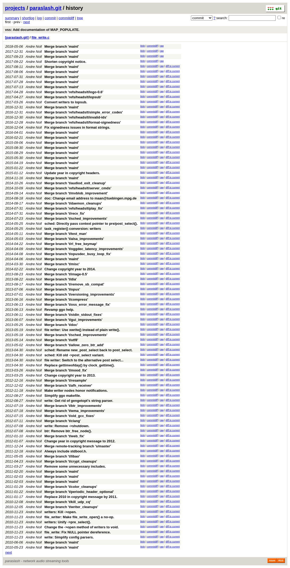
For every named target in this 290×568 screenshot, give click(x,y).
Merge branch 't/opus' (62, 289)
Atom (272, 560)
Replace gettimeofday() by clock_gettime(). (79, 365)
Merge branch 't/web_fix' (64, 436)
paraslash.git (45, 8)
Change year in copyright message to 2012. (79, 441)
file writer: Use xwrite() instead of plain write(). (82, 330)
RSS (280, 560)
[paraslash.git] (17, 37)
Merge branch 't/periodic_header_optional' (79, 492)
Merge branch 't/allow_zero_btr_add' (74, 345)
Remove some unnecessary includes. (75, 466)
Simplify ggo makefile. (62, 396)
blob (142, 45)
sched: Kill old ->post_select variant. (74, 355)
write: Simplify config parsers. (69, 537)
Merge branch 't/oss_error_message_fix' (77, 305)
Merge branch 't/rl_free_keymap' (70, 244)
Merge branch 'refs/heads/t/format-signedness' (82, 122)
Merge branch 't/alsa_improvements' (74, 239)
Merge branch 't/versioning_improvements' (79, 294)
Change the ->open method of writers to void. (81, 527)
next (26, 22)
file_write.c (40, 37)
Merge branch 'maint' (61, 46)
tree (80, 18)
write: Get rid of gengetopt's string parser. (78, 401)
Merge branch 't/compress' (66, 299)
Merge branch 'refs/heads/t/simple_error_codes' (83, 112)
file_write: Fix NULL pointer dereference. (77, 532)
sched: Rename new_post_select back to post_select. (88, 350)
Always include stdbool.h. (65, 451)
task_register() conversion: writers (72, 229)
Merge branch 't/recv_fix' (64, 213)
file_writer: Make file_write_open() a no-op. (79, 517)
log (39, 18)
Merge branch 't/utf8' (61, 340)
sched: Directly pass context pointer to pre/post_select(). (91, 224)
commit (50, 18)
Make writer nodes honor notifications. (76, 391)
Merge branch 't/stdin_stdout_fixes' (73, 315)
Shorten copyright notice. (65, 62)
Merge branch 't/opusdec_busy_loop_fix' (77, 254)
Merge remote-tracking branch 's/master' (77, 446)
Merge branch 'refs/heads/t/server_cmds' (77, 188)
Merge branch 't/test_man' (65, 234)
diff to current (173, 66)
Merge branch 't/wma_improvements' (74, 411)
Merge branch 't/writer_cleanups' (71, 507)
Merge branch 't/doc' (61, 325)
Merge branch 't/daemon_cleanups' (73, 203)
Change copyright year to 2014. (70, 269)
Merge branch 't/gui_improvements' (73, 320)
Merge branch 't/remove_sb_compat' (74, 284)
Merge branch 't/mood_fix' (65, 370)
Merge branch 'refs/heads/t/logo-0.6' (73, 92)
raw (162, 45)
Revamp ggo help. (59, 310)
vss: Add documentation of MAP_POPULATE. (42, 30)
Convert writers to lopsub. (65, 102)
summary (12, 18)
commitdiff (66, 18)
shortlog (28, 18)
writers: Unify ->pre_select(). (67, 522)
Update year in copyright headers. (72, 173)
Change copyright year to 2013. (70, 375)
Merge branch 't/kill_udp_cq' (67, 502)
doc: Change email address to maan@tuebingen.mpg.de (90, 198)
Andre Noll (34, 46)
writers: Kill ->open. (60, 512)
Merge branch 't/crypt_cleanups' (70, 461)
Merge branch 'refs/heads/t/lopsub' (72, 97)
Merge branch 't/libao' (62, 456)
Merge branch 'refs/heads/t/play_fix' (73, 208)
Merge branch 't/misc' (62, 264)
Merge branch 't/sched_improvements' (75, 218)
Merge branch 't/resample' (65, 380)
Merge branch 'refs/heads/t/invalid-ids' (75, 117)
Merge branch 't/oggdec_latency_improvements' (83, 249)
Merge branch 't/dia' (60, 279)
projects (15, 8)
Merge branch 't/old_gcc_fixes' (69, 416)
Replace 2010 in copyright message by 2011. (80, 497)
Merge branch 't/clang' (62, 421)
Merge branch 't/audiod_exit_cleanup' (75, 183)
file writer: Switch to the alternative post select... (83, 360)
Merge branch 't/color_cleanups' (70, 487)
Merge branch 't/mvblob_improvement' (76, 193)
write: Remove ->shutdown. (66, 426)
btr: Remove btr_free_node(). (68, 431)
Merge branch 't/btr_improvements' (73, 406)
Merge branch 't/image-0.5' (66, 274)
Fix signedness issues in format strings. (77, 127)
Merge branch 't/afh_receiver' (68, 385)
